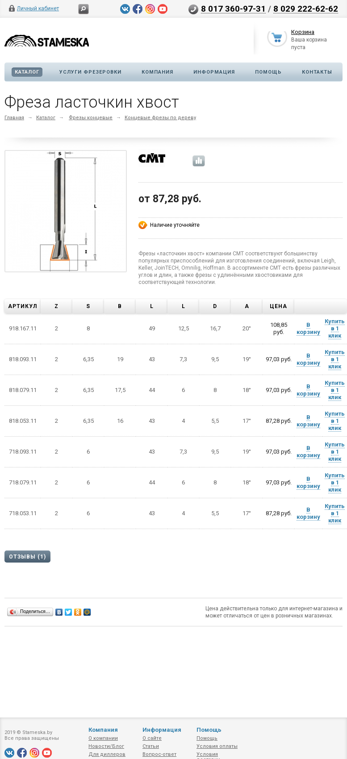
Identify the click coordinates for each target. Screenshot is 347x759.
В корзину (308, 328)
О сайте (152, 738)
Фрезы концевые (91, 118)
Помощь (268, 72)
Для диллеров (106, 754)
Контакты (317, 72)
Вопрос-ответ (159, 754)
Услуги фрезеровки (90, 72)
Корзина (302, 32)
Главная (14, 118)
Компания (157, 72)
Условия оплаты (217, 746)
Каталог (27, 72)
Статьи (150, 746)
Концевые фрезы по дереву (160, 118)
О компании (103, 738)
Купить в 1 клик (335, 328)
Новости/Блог (106, 746)
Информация (214, 72)
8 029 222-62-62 (305, 8)
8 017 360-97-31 (233, 8)
